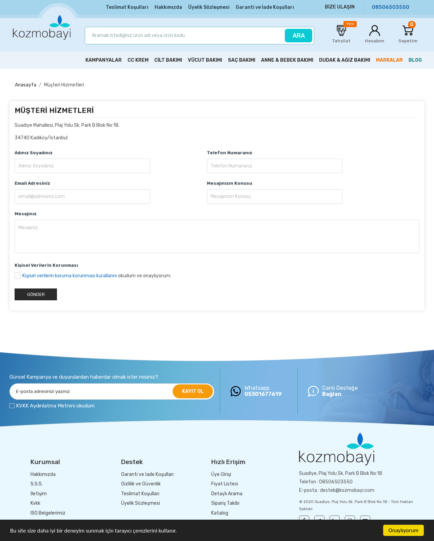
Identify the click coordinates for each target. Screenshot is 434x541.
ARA (299, 35)
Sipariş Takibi (225, 503)
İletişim (39, 494)
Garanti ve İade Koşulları (265, 7)
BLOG (415, 60)
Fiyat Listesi (224, 484)
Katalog (219, 513)
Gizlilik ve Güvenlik (141, 484)
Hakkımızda (168, 7)
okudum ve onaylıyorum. (96, 276)
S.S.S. (37, 484)
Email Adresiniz (32, 183)
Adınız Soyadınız (34, 152)
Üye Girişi (221, 474)
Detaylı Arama (226, 494)
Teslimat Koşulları (127, 7)
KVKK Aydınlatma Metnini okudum (55, 406)
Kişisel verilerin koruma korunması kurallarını (69, 276)
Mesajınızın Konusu (229, 183)
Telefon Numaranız (229, 152)
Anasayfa (25, 85)
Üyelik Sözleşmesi (209, 7)
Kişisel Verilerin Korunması (46, 265)
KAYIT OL (193, 391)
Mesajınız (26, 213)
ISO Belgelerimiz (48, 513)
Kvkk (35, 503)
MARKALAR (389, 60)
